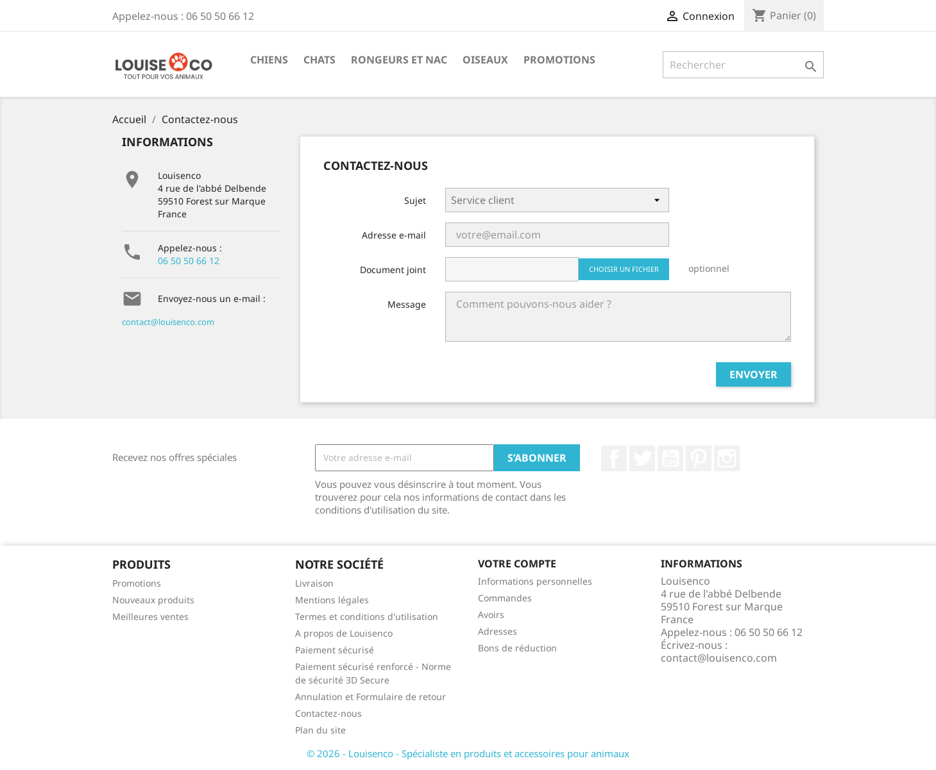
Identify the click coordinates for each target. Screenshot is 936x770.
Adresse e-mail (394, 235)
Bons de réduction (517, 648)
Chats (319, 60)
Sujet (415, 200)
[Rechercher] (743, 64)
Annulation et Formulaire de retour (370, 696)
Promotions (559, 60)
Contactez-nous (328, 713)
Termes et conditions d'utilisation (366, 616)
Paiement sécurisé (334, 650)
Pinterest (698, 458)
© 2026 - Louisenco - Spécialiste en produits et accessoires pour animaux (468, 753)
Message (406, 304)
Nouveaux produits (153, 600)
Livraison (314, 583)
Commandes (505, 598)
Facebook (614, 458)
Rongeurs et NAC (399, 60)
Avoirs (491, 614)
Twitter (642, 458)
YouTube (670, 458)
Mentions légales (332, 600)
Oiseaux (485, 60)
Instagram (727, 458)
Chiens (269, 60)
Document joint (393, 270)
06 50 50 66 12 (188, 261)
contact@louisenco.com (168, 322)
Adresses (497, 631)
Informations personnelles (535, 581)
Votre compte (517, 564)
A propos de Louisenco (344, 633)
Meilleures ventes (150, 616)
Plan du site (320, 730)
